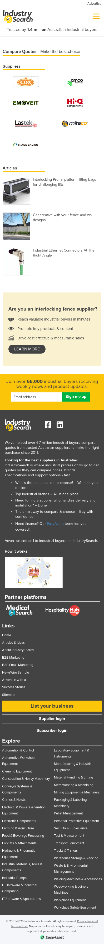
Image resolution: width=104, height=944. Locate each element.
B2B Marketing (13, 657)
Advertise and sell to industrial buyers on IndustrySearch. (51, 540)
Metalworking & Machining (73, 785)
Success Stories (13, 687)
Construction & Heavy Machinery (26, 779)
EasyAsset (55, 523)
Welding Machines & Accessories (78, 879)
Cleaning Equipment (17, 771)
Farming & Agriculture (18, 828)
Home (6, 635)
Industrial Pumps (14, 878)
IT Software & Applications (21, 899)
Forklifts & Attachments (19, 843)
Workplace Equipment (70, 900)
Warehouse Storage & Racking (76, 858)
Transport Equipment (69, 843)
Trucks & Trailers (66, 851)
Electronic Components (19, 821)
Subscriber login (52, 730)
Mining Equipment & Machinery (77, 792)
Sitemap (8, 695)
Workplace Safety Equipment (75, 907)
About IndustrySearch (18, 650)
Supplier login (52, 718)
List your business (52, 706)
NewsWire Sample (15, 672)
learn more (27, 349)
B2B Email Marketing (17, 665)
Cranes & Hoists (14, 800)
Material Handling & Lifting (73, 777)
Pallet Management (68, 813)
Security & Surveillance (70, 828)
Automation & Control (18, 750)
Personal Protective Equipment (76, 821)
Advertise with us (14, 680)
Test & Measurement (69, 836)
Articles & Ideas (13, 643)
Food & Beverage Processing (23, 836)
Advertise (94, 4)
